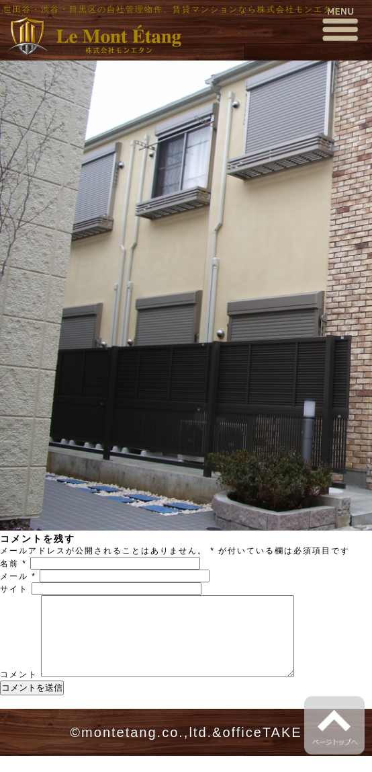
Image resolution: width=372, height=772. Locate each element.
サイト (14, 589)
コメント (19, 690)
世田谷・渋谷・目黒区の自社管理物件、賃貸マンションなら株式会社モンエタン (172, 9)
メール (18, 576)
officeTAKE (261, 748)
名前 (13, 563)
